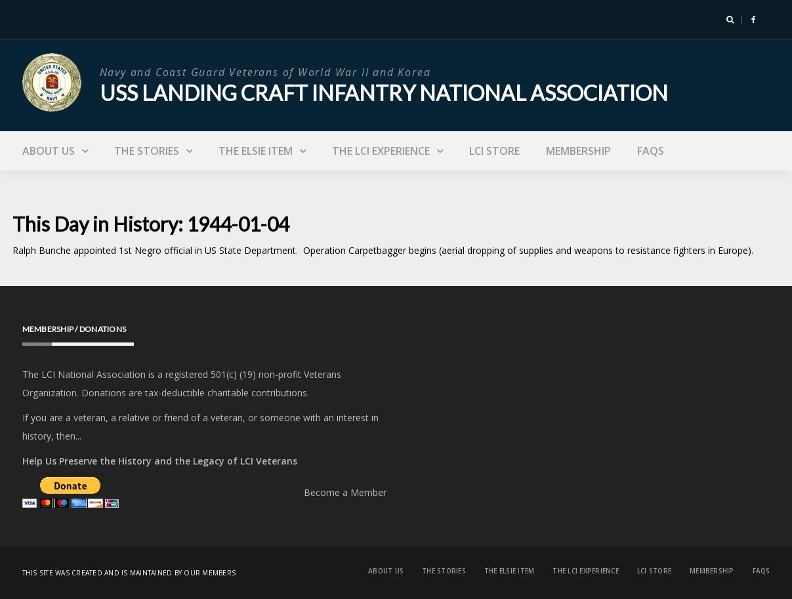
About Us (48, 151)
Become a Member (345, 492)
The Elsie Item (256, 151)
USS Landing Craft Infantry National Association (384, 93)
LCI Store (494, 151)
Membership (578, 151)
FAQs (650, 151)
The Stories (146, 151)
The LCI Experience (381, 151)
